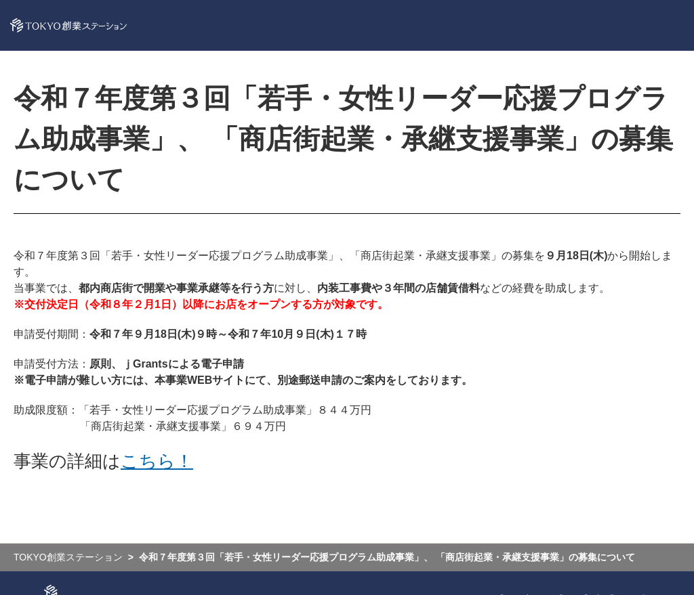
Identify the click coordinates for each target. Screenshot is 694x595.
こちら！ (157, 460)
